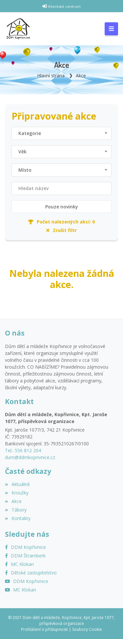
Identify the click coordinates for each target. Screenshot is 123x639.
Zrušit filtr (61, 230)
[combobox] (61, 133)
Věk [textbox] (22, 151)
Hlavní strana (51, 75)
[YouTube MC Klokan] (20, 590)
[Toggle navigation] (111, 28)
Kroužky (17, 493)
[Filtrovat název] (61, 188)
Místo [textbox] (24, 170)
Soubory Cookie (87, 629)
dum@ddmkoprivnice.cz (30, 457)
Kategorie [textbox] (29, 133)
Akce (81, 75)
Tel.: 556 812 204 (23, 450)
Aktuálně (17, 484)
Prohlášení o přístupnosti (44, 629)
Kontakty (18, 518)
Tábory (16, 510)
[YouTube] (26, 581)
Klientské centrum (64, 6)
